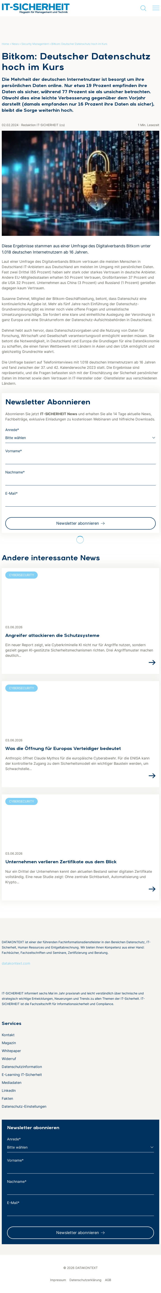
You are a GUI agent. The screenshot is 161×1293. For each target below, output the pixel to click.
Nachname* (15, 472)
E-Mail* (11, 493)
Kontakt (8, 1035)
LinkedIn (9, 1090)
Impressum (58, 1280)
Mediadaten (11, 1082)
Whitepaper (11, 1051)
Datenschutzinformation (22, 1066)
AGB (108, 1280)
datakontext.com (16, 963)
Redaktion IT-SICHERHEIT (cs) (43, 125)
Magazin (9, 1043)
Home (5, 43)
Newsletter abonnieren (77, 523)
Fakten (7, 1098)
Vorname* (13, 451)
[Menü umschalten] (156, 8)
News (15, 43)
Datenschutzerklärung (85, 1280)
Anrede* (12, 430)
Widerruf (9, 1058)
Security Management (35, 43)
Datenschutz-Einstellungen (24, 1106)
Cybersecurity (21, 575)
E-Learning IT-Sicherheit (22, 1074)
